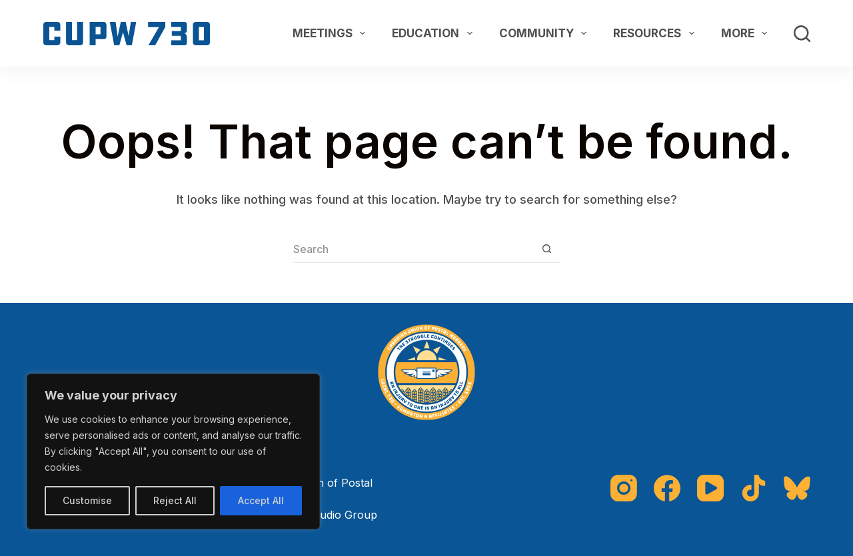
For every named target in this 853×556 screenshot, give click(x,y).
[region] (173, 451)
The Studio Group (331, 514)
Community (545, 33)
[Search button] (546, 249)
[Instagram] (623, 488)
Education (434, 33)
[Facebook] (667, 488)
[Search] (802, 33)
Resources (656, 33)
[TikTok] (753, 488)
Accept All (261, 500)
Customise (87, 500)
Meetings (332, 33)
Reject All (175, 500)
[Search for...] (413, 249)
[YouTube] (710, 488)
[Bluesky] (797, 488)
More (746, 33)
